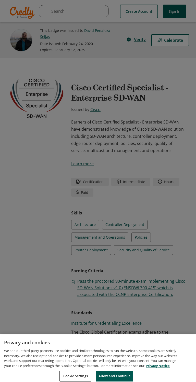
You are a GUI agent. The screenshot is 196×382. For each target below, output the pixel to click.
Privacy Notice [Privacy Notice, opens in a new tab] (158, 372)
